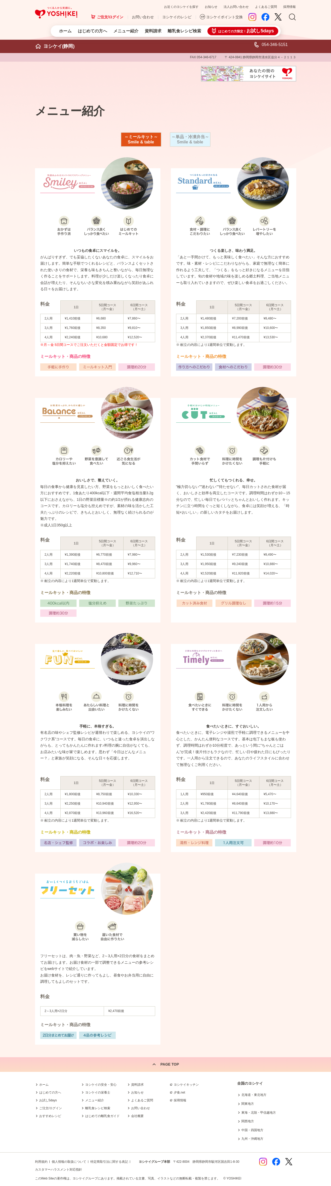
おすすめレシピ (50, 1116)
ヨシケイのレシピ (176, 17)
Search (292, 17)
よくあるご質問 (266, 7)
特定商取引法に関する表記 (109, 1162)
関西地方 (247, 1121)
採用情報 (289, 7)
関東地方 (247, 1104)
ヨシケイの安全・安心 (101, 1084)
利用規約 (41, 1162)
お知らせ (211, 7)
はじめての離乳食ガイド (102, 1116)
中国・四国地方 (252, 1130)
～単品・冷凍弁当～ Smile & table (190, 139)
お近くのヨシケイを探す (181, 7)
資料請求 (153, 31)
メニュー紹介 (125, 31)
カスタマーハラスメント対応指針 (58, 1169)
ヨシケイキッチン (186, 1084)
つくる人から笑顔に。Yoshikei (56, 13)
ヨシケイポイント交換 (224, 17)
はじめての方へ (92, 31)
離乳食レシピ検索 (184, 31)
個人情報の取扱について (69, 1162)
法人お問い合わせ (236, 7)
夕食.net (179, 1092)
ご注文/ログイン (110, 17)
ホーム (65, 31)
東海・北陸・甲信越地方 (258, 1112)
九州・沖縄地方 (252, 1139)
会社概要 (137, 1116)
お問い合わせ (143, 17)
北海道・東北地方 (253, 1095)
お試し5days (48, 1100)
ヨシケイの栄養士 (97, 1092)
